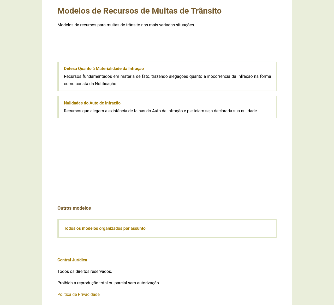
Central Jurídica (72, 259)
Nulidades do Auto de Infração (92, 103)
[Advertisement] (167, 44)
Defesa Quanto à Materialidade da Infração (104, 68)
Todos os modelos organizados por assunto (105, 228)
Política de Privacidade (78, 294)
